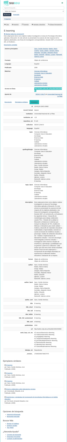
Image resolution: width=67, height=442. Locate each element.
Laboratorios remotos (40, 83)
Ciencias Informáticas (40, 71)
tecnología (37, 75)
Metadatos (34, 102)
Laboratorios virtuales (40, 85)
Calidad (36, 81)
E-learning (7, 19)
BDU (5, 3)
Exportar (26, 24)
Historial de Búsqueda (13, 414)
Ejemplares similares (21, 102)
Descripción (8, 102)
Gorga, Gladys (44, 50)
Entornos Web (38, 77)
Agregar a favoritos (39, 24)
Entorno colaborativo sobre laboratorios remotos (20, 389)
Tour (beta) (10, 427)
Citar (7, 24)
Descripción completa (10, 45)
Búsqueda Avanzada (13, 416)
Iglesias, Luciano (50, 54)
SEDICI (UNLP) (40, 94)
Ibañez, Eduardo (39, 54)
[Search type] (33, 11)
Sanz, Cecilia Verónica (41, 48)
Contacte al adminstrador (14, 438)
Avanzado (16, 14)
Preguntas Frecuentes (13, 436)
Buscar (7, 14)
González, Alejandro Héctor (49, 52)
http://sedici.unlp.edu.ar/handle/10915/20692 (48, 89)
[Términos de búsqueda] (33, 8)
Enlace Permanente (56, 24)
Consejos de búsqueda (14, 434)
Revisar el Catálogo (13, 423)
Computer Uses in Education (43, 73)
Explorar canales (12, 425)
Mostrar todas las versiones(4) (14, 34)
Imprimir (16, 24)
